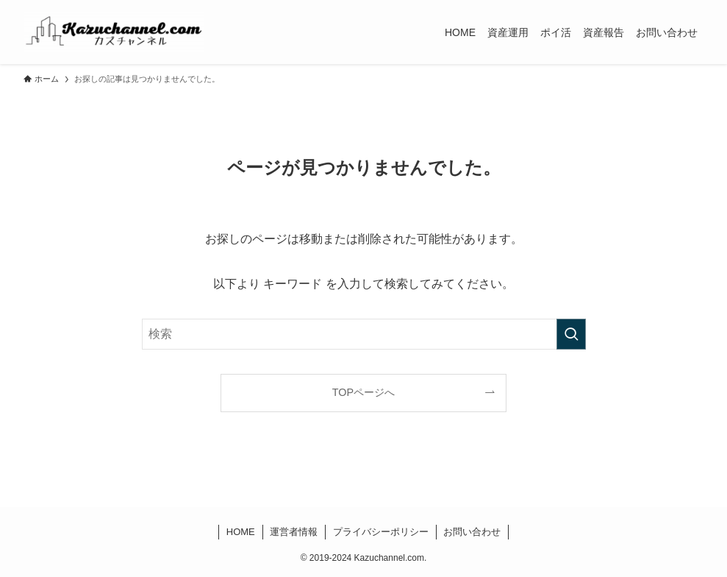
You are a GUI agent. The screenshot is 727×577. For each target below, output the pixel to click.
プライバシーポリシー (381, 531)
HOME (240, 531)
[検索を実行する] (571, 334)
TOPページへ (363, 392)
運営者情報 (294, 531)
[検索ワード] (364, 334)
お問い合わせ (472, 531)
